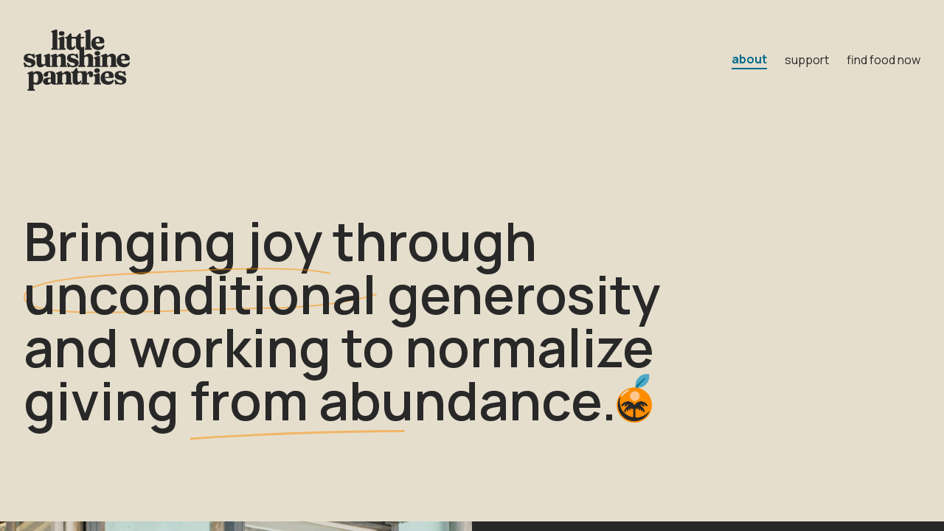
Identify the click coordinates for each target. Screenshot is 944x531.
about (749, 59)
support (807, 60)
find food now (883, 60)
